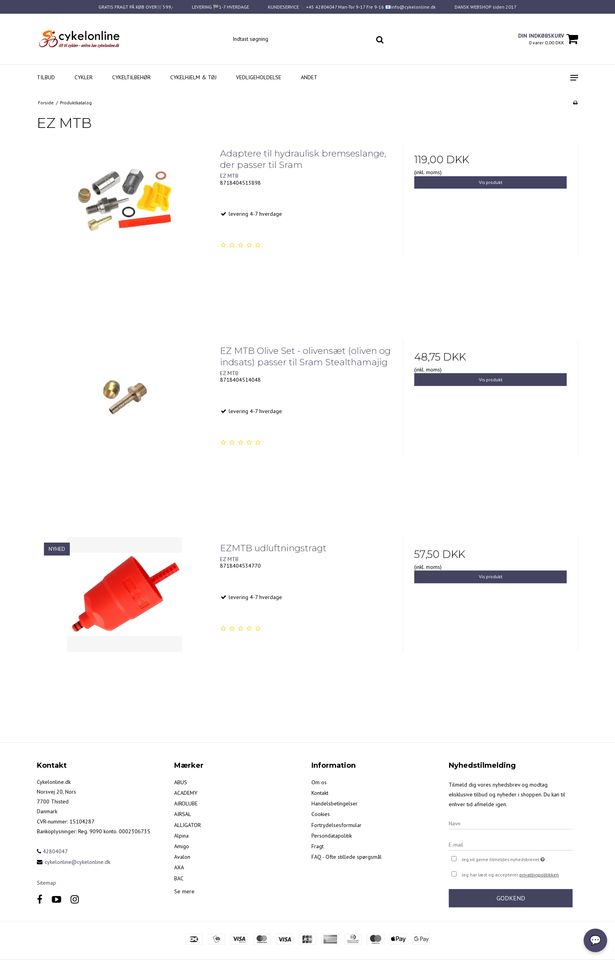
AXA (179, 867)
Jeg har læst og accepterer (510, 875)
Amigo (181, 846)
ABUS (180, 782)
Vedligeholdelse (258, 77)
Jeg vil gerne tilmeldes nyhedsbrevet (517, 858)
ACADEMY (185, 792)
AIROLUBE (186, 803)
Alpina (181, 835)
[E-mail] (511, 844)
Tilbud (46, 77)
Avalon (182, 856)
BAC (179, 878)
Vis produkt (490, 182)
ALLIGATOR (187, 825)
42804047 (52, 851)
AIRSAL (182, 814)
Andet (309, 77)
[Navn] (511, 823)
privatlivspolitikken (539, 875)
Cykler (84, 77)
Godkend (511, 898)
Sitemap (46, 882)
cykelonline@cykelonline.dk (77, 861)
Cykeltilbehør (131, 77)
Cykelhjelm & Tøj (193, 77)
